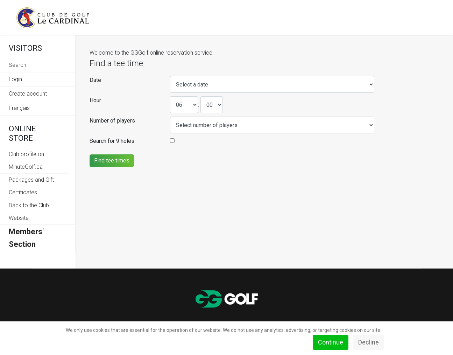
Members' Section (26, 238)
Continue (330, 342)
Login (15, 79)
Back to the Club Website (29, 211)
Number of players (112, 120)
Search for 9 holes (112, 141)
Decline (368, 342)
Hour (95, 100)
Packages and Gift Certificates (31, 186)
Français (19, 108)
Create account (28, 93)
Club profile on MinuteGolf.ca (26, 160)
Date (95, 80)
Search (17, 65)
